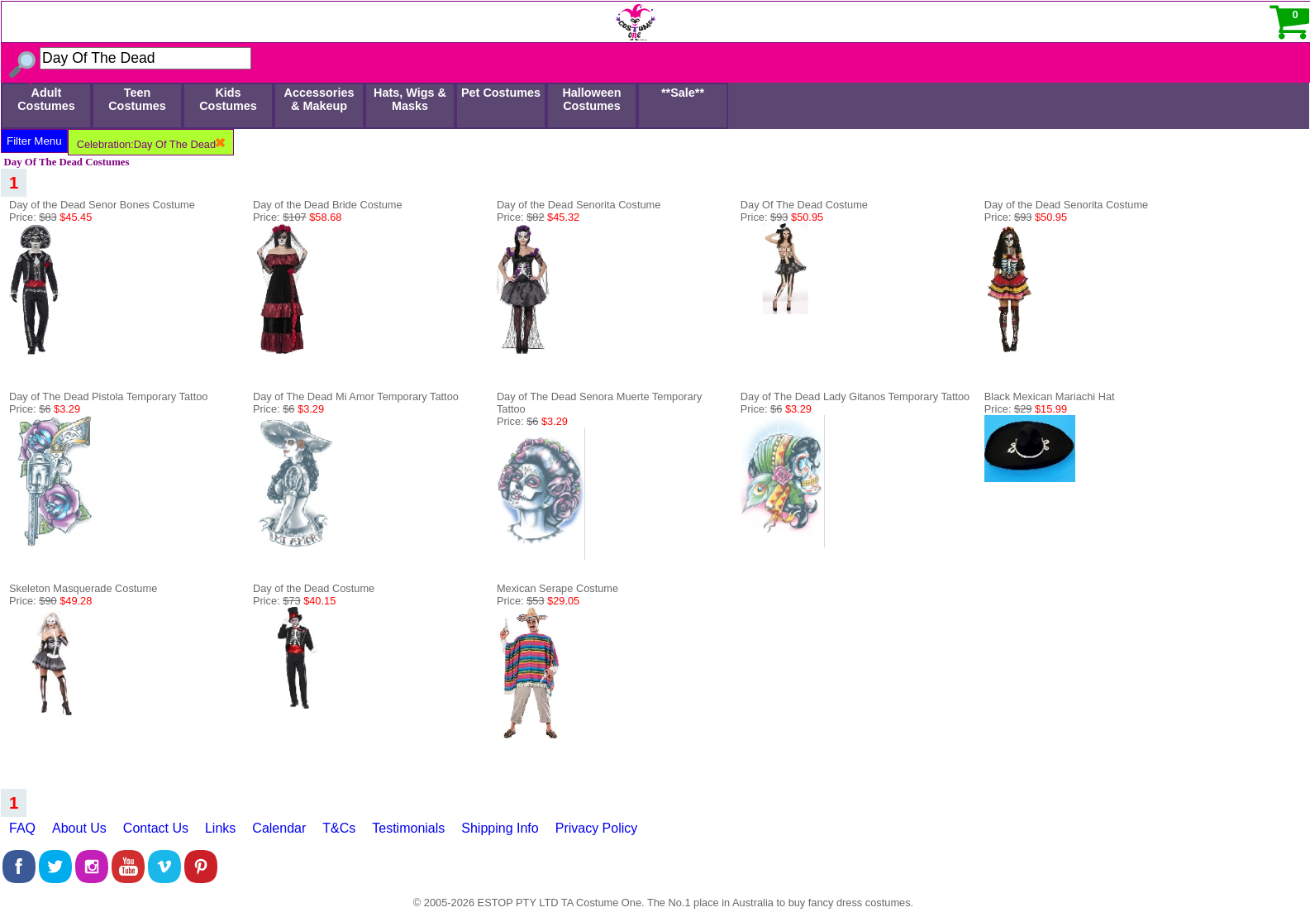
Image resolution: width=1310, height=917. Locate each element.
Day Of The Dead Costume (804, 204)
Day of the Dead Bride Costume (328, 204)
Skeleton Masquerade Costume (83, 588)
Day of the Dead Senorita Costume (578, 204)
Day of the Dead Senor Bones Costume (102, 204)
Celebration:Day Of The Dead (151, 144)
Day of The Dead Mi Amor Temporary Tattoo (356, 396)
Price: (50, 217)
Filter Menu (34, 141)
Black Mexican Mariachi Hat (1049, 396)
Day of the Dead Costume (313, 588)
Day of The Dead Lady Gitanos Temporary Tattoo (855, 396)
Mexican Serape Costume (557, 588)
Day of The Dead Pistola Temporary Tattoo (108, 396)
